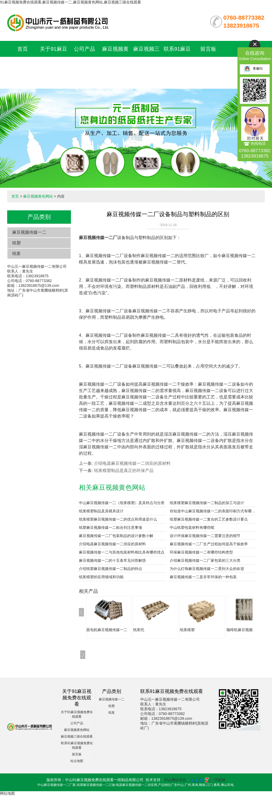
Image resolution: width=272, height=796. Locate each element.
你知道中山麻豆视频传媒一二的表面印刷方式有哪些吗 (213, 511)
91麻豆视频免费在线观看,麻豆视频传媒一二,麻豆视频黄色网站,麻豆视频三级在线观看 (70, 2)
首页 (22, 49)
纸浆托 (138, 630)
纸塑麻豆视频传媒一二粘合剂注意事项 (110, 527)
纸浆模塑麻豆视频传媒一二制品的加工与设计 (207, 503)
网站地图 (7, 793)
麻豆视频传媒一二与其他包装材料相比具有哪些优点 (121, 552)
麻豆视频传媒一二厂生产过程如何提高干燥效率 (209, 544)
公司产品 (84, 49)
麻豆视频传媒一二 (29, 232)
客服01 (253, 68)
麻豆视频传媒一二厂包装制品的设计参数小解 (116, 536)
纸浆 (16, 253)
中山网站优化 (175, 780)
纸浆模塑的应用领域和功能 (101, 577)
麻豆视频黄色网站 (38, 196)
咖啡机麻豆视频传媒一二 (247, 630)
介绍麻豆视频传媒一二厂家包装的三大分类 (205, 560)
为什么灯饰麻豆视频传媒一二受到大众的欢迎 (207, 569)
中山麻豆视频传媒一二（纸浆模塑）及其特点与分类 (121, 503)
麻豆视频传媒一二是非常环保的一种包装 (203, 577)
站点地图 (76, 761)
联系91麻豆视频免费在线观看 (177, 65)
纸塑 (16, 243)
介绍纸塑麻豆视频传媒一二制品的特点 (110, 569)
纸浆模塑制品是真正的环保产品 (124, 470)
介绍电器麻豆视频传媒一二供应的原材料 (132, 463)
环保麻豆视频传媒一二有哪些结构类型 (201, 552)
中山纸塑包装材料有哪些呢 (192, 527)
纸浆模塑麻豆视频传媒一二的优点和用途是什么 (118, 519)
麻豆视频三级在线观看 (77, 736)
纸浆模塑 (187, 630)
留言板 (208, 49)
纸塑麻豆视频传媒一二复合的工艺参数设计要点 (209, 519)
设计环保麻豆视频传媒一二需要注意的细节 (205, 536)
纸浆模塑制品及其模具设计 (101, 511)
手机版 (220, 780)
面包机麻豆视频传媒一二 (106, 630)
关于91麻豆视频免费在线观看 (53, 65)
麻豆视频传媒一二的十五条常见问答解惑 (112, 560)
